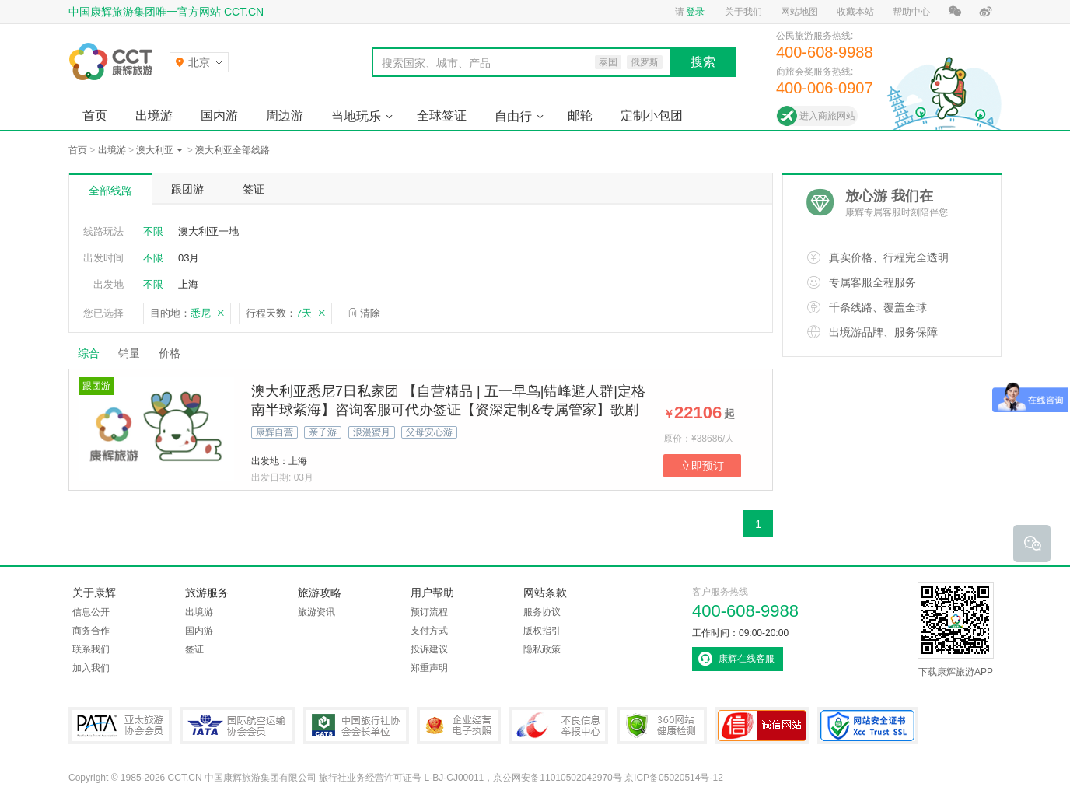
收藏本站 (855, 11)
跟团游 (187, 189)
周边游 (284, 115)
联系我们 (91, 649)
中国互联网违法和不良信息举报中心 (558, 725)
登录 (695, 11)
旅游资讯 (316, 612)
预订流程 (429, 612)
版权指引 (542, 630)
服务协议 (542, 612)
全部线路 (110, 190)
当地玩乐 (356, 116)
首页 (94, 115)
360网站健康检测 (662, 725)
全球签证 (442, 115)
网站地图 (799, 11)
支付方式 (429, 630)
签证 (253, 189)
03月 (188, 258)
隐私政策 (542, 649)
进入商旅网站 (827, 115)
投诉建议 (429, 649)
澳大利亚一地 (208, 231)
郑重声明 (429, 668)
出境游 (154, 115)
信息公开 (91, 612)
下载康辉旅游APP (956, 629)
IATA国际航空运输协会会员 (237, 725)
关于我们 (743, 11)
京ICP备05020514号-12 (673, 777)
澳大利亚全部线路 (232, 150)
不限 (153, 231)
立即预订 (702, 466)
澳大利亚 (154, 150)
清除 (370, 313)
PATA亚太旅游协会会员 (120, 725)
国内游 (219, 115)
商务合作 (91, 630)
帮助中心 (911, 11)
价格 (175, 353)
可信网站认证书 (762, 725)
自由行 (513, 116)
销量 (129, 353)
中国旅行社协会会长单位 (356, 725)
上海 (188, 284)
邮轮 (580, 115)
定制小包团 (652, 115)
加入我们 (91, 668)
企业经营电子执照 (459, 725)
